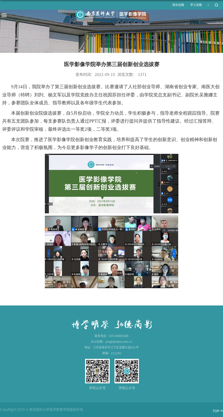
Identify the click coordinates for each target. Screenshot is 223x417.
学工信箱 (196, 4)
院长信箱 (178, 4)
